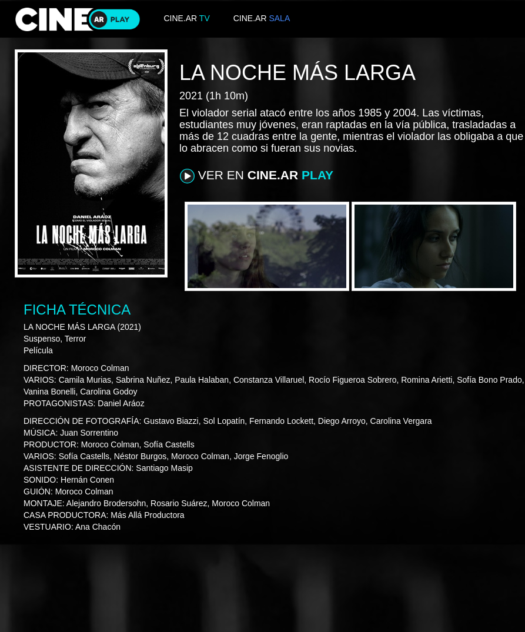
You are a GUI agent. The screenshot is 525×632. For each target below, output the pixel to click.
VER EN (256, 175)
